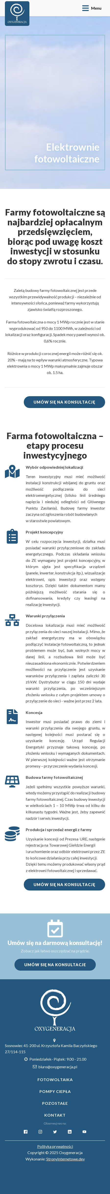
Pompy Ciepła (55, 1091)
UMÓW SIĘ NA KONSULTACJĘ (64, 402)
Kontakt (55, 1115)
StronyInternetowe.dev (65, 1159)
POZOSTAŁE (55, 1103)
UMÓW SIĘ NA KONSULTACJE (55, 964)
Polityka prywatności (55, 1146)
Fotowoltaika (55, 1079)
